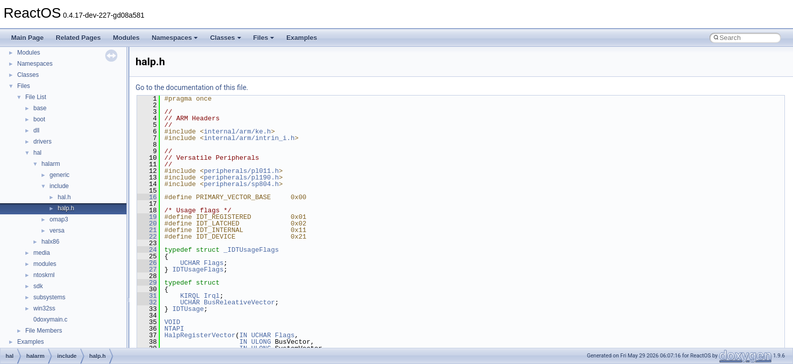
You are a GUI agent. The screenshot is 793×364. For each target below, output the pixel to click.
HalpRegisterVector (199, 335)
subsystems (49, 297)
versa (57, 230)
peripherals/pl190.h (241, 177)
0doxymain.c (50, 319)
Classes (225, 37)
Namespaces (175, 37)
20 (147, 223)
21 (147, 230)
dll (36, 130)
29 (147, 282)
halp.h (66, 208)
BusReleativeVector (239, 302)
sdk (38, 286)
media (41, 252)
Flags (214, 262)
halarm (50, 163)
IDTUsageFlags (198, 269)
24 (147, 249)
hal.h (64, 197)
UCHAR (190, 262)
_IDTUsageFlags (251, 249)
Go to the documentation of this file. (192, 87)
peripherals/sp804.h (241, 184)
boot (39, 119)
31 (147, 295)
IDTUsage (188, 308)
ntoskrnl (44, 275)
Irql (211, 295)
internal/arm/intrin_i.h (249, 138)
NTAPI (174, 328)
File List (35, 97)
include (59, 186)
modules (44, 263)
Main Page (27, 37)
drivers (42, 141)
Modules (126, 37)
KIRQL (190, 295)
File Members (43, 330)
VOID (172, 322)
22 (147, 236)
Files (264, 37)
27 (147, 269)
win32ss (44, 308)
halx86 (50, 241)
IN (243, 335)
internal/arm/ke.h (237, 131)
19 (147, 216)
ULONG (261, 341)
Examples (301, 37)
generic (59, 174)
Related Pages (78, 37)
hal (37, 152)
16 (147, 197)
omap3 (59, 219)
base (40, 108)
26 (147, 262)
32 (147, 302)
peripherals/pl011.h (241, 170)
